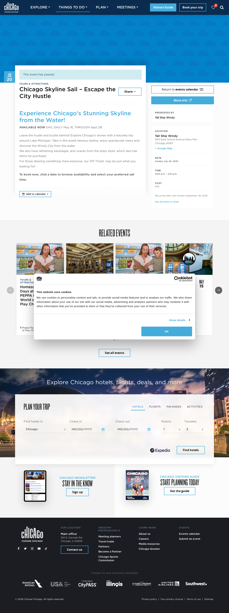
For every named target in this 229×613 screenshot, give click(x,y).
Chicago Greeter (149, 548)
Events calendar (189, 533)
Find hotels (191, 450)
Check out (122, 421)
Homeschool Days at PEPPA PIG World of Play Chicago (32, 295)
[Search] (222, 7)
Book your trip (192, 7)
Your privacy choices (171, 599)
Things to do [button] (72, 7)
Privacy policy (149, 599)
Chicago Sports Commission (108, 558)
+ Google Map (163, 148)
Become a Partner (109, 551)
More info (183, 100)
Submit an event (189, 538)
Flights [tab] (155, 406)
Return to (182, 89)
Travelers (190, 421)
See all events (114, 353)
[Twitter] (25, 548)
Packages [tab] (173, 406)
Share (128, 92)
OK (167, 331)
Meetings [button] (126, 7)
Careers (144, 538)
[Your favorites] (213, 7)
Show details (177, 319)
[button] (114, 339)
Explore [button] (38, 7)
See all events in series (167, 201)
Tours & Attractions (33, 83)
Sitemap (208, 599)
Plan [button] (101, 7)
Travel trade (106, 541)
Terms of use (194, 599)
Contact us (74, 550)
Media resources (149, 543)
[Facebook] (18, 548)
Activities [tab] (194, 406)
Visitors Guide (163, 7)
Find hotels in (33, 421)
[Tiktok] (46, 548)
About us (144, 533)
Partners (103, 546)
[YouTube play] (39, 548)
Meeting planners (109, 536)
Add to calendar (34, 194)
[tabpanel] (114, 437)
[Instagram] (32, 548)
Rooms (166, 421)
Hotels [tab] (137, 406)
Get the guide (179, 491)
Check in (76, 421)
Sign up (77, 492)
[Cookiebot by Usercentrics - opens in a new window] (176, 279)
